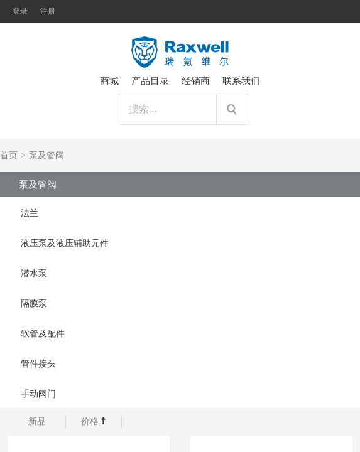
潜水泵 (34, 273)
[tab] (180, 212)
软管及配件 (43, 333)
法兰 (29, 213)
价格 (94, 421)
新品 (37, 421)
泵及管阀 (46, 155)
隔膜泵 (34, 303)
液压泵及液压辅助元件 (65, 243)
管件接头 (38, 364)
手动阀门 (38, 394)
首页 (9, 155)
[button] (180, 212)
